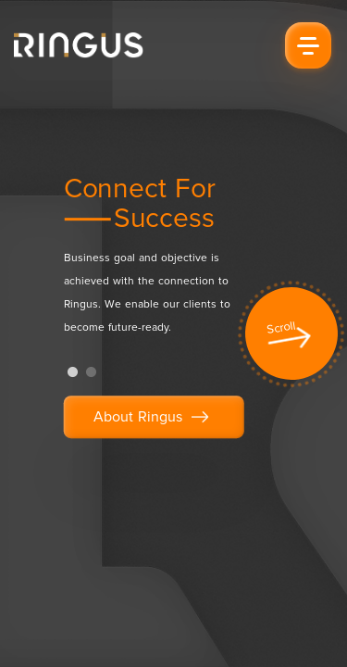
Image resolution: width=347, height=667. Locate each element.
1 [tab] (73, 372)
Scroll (281, 328)
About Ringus (154, 417)
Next (319, 338)
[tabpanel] (162, 264)
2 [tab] (91, 372)
